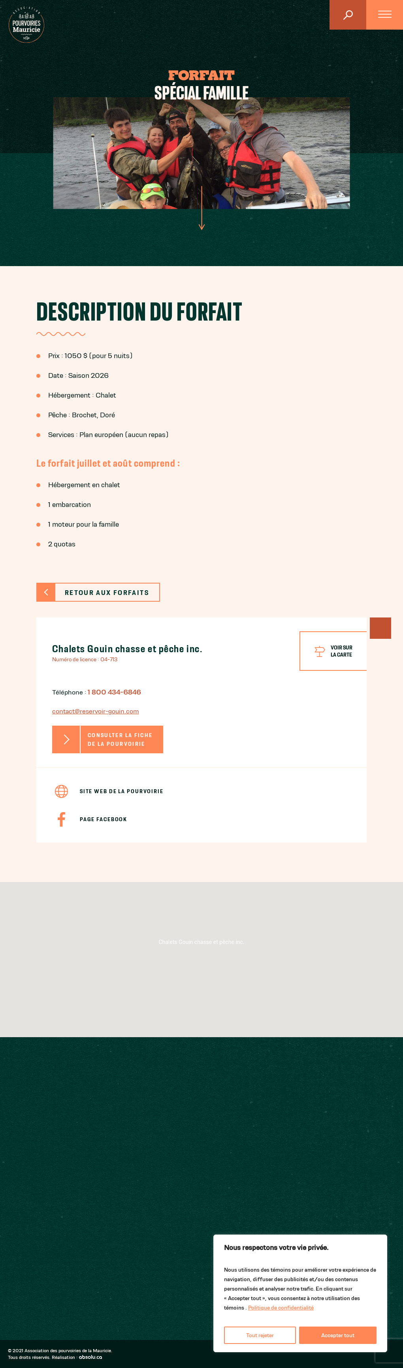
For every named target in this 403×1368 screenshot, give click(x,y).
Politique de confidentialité (281, 1307)
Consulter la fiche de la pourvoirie (120, 739)
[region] (300, 1293)
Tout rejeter (260, 1335)
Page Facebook (103, 819)
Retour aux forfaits (107, 592)
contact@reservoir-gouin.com (95, 711)
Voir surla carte (341, 651)
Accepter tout (337, 1335)
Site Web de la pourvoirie (122, 791)
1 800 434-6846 (114, 692)
